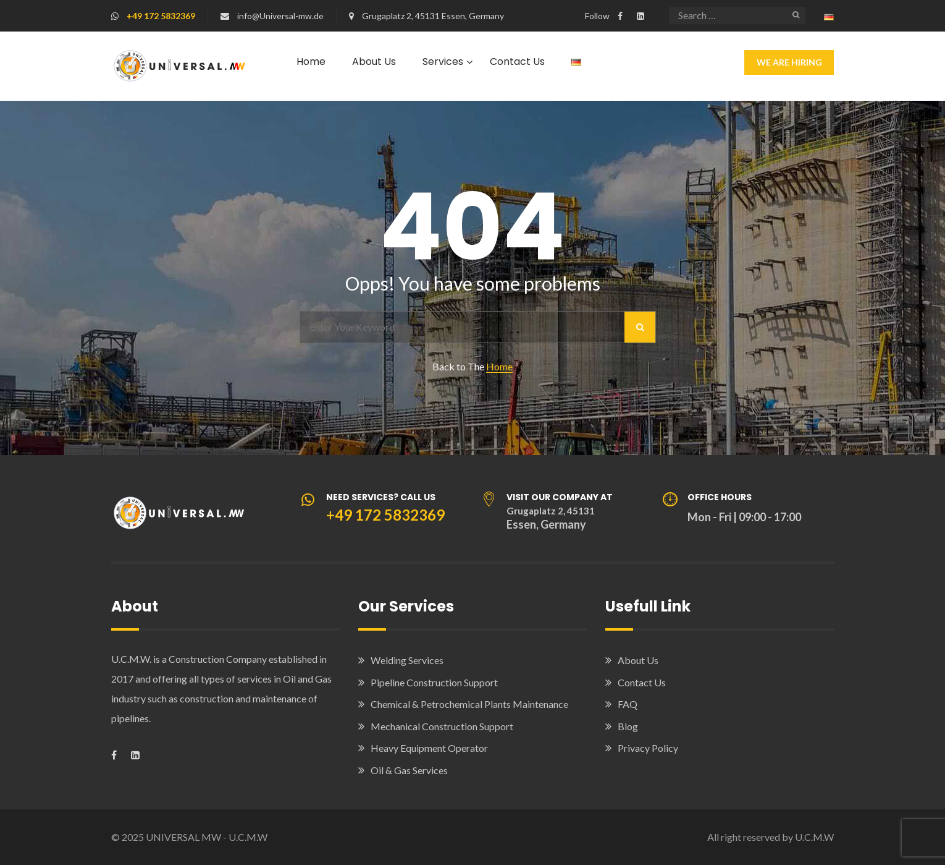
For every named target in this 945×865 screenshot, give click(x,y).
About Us (374, 61)
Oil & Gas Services (409, 770)
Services (442, 61)
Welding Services (407, 660)
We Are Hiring (789, 62)
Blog (628, 726)
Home (311, 61)
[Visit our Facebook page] (620, 16)
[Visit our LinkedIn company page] (640, 16)
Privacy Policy (648, 748)
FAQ (627, 704)
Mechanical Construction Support (442, 726)
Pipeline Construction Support (434, 682)
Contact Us (517, 61)
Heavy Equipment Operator (429, 748)
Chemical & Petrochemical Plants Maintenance (469, 704)
